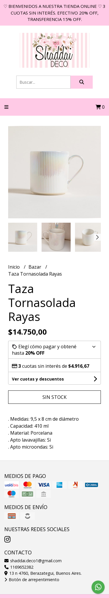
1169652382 (18, 567)
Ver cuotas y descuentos (38, 379)
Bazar (35, 267)
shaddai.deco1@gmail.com (33, 560)
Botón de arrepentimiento (31, 579)
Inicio (14, 267)
